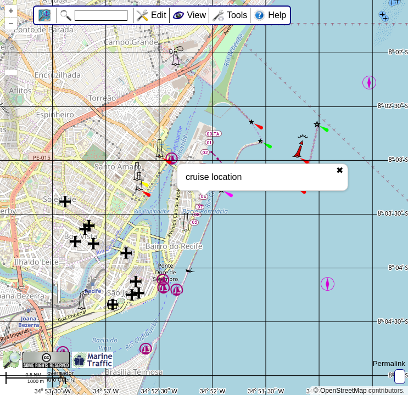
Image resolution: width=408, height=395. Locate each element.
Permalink (389, 363)
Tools (237, 15)
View (196, 15)
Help (277, 15)
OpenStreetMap (343, 390)
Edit (158, 15)
